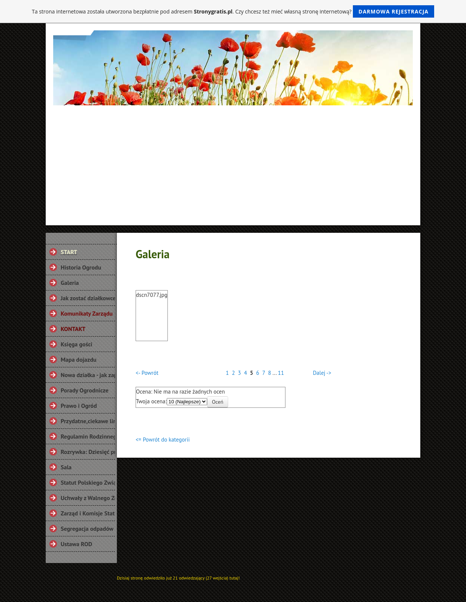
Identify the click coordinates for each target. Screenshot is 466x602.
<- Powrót (147, 372)
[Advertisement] (233, 161)
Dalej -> (322, 372)
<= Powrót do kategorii (163, 439)
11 (281, 372)
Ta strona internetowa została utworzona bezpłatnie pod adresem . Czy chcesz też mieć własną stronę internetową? (233, 11)
